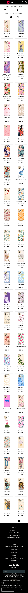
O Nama (14, 555)
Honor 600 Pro (14, 549)
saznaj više (19, 589)
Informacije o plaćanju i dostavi (14, 558)
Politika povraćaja (14, 562)
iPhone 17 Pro (14, 530)
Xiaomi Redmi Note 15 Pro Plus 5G (14, 546)
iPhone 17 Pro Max (14, 532)
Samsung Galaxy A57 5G (14, 543)
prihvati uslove (8, 589)
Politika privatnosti (14, 560)
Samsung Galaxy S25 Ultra (14, 537)
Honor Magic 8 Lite (14, 548)
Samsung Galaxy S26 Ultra (14, 535)
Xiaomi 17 (14, 544)
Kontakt (14, 557)
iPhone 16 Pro (14, 533)
